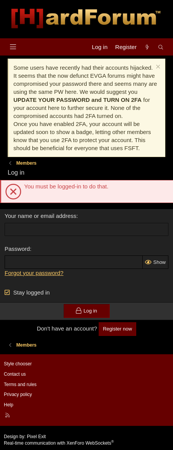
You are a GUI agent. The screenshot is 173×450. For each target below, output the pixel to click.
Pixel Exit (36, 436)
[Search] (161, 47)
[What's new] (147, 47)
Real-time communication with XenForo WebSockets (59, 443)
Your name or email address (40, 216)
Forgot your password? (34, 273)
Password (17, 248)
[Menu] (12, 47)
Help (8, 404)
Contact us (15, 374)
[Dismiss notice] (157, 68)
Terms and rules (20, 384)
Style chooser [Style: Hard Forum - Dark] (18, 364)
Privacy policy (18, 394)
